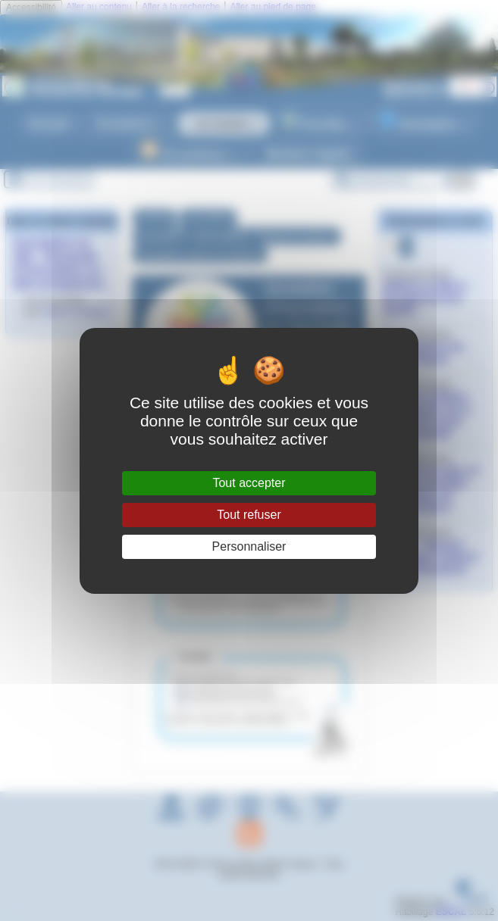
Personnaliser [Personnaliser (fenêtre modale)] (249, 546)
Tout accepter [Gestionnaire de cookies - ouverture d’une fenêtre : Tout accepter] (248, 482)
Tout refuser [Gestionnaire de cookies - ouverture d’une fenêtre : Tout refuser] (248, 514)
